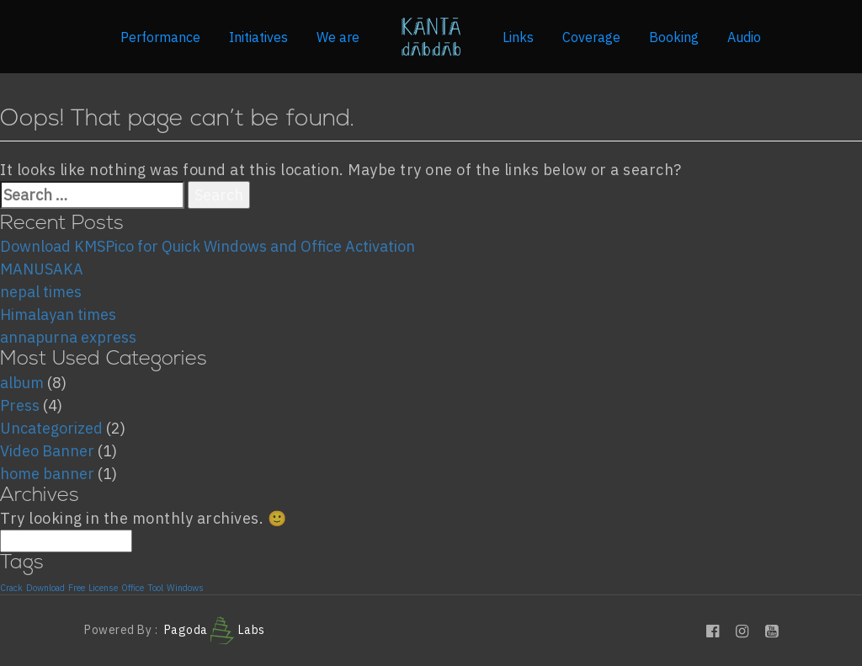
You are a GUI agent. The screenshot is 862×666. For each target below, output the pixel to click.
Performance (160, 37)
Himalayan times (58, 314)
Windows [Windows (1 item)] (185, 588)
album (22, 382)
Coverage (591, 37)
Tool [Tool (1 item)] (155, 588)
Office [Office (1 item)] (132, 588)
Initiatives (258, 37)
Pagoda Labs (214, 629)
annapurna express (68, 337)
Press (20, 405)
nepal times (41, 291)
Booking (674, 37)
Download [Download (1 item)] (45, 588)
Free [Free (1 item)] (76, 588)
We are (338, 37)
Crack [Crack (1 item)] (11, 588)
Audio (744, 37)
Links (518, 37)
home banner (47, 473)
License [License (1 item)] (103, 588)
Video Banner (47, 451)
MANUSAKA (41, 269)
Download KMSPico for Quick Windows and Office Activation (207, 246)
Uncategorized (51, 428)
